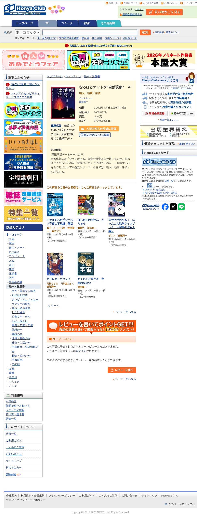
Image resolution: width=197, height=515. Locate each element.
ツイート (53, 305)
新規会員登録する (132, 14)
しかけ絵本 (18, 312)
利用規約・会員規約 (32, 495)
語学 (11, 277)
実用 (11, 243)
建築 (11, 269)
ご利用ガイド (130, 3)
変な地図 (97, 38)
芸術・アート (17, 247)
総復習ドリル (130, 38)
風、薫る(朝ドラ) (46, 38)
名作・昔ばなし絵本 (24, 290)
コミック (67, 23)
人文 (11, 260)
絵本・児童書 (17, 286)
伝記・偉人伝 (20, 321)
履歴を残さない (187, 143)
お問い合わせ (171, 3)
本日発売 (11, 401)
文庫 (11, 368)
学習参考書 (15, 282)
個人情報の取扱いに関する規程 (161, 192)
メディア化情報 (15, 410)
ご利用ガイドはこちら (181, 88)
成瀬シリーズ (112, 38)
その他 (16, 364)
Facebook (166, 495)
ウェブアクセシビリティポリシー (26, 499)
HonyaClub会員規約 (155, 189)
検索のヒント (173, 32)
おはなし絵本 (20, 295)
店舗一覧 (113, 3)
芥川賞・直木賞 (15, 414)
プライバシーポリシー (62, 495)
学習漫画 (17, 359)
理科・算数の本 (21, 338)
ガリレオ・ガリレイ (58, 278)
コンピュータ (17, 256)
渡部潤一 (83, 101)
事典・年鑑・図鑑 (22, 325)
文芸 (11, 238)
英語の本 (17, 334)
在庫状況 (56, 125)
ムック (13, 385)
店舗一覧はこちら (169, 120)
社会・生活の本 (21, 342)
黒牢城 (85, 38)
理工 (11, 264)
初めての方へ (14, 467)
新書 (11, 372)
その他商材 (108, 23)
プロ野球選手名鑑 (69, 38)
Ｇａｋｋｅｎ (86, 98)
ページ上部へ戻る (125, 311)
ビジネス (14, 251)
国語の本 (17, 329)
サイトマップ (190, 3)
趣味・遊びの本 (21, 355)
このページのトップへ (181, 504)
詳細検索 (159, 32)
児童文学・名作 (21, 316)
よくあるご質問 (150, 3)
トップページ (24, 23)
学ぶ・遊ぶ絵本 (21, 308)
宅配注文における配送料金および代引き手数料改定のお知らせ (101, 45)
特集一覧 (11, 418)
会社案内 (11, 495)
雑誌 (87, 23)
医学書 (13, 273)
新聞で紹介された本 (18, 405)
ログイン (139, 9)
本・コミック (14, 234)
